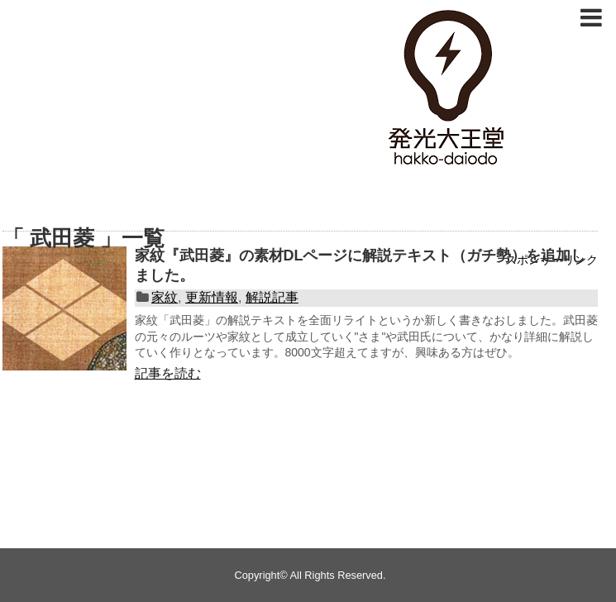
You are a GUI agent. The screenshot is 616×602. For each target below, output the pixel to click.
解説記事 (272, 297)
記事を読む (168, 373)
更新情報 (211, 297)
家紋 (164, 297)
